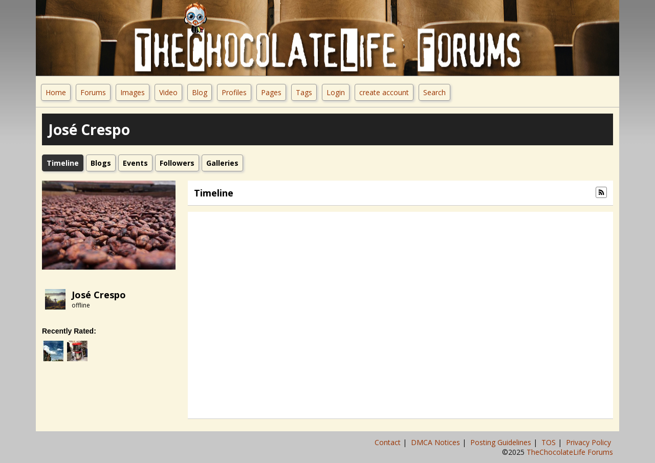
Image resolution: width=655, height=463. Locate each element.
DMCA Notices (436, 442)
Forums (93, 92)
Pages (271, 92)
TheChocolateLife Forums (570, 452)
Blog (199, 92)
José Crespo (99, 295)
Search (434, 92)
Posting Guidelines (501, 442)
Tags (304, 92)
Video (168, 92)
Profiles (234, 92)
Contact (389, 442)
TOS (549, 442)
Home (56, 92)
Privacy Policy (589, 442)
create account (384, 92)
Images (132, 92)
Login (335, 92)
